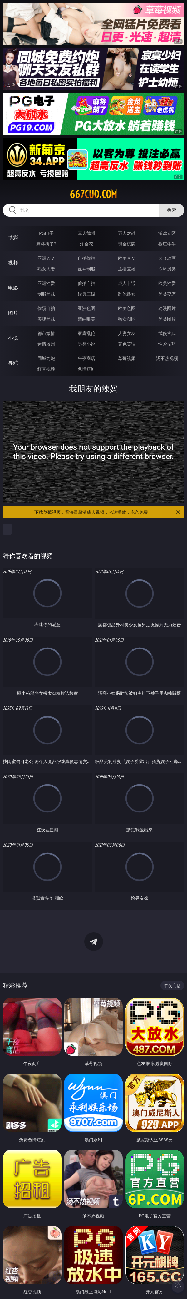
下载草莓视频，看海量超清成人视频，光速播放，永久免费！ (107, 512)
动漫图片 (167, 308)
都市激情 (46, 333)
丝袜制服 (86, 269)
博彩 (13, 237)
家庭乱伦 (86, 333)
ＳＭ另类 (167, 269)
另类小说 (86, 344)
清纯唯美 (86, 319)
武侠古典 (167, 333)
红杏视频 (46, 369)
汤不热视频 (167, 358)
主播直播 (126, 269)
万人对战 (126, 233)
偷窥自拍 (46, 308)
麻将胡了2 (46, 244)
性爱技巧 (167, 344)
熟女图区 (126, 319)
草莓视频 (126, 358)
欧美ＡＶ (126, 258)
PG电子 (46, 233)
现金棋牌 (126, 244)
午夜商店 (86, 358)
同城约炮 (46, 358)
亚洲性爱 (46, 283)
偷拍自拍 (86, 283)
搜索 (171, 210)
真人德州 (86, 233)
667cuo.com (93, 194)
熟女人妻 (46, 269)
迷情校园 (46, 344)
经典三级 (86, 294)
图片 (13, 312)
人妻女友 (126, 333)
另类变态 (167, 294)
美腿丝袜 (46, 319)
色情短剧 (86, 369)
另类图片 (167, 319)
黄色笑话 (126, 344)
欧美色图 (126, 308)
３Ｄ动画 (167, 258)
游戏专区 (167, 233)
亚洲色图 (86, 308)
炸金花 (86, 244)
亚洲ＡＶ (46, 258)
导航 (13, 362)
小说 (13, 337)
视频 (13, 262)
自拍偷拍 (86, 258)
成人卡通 (126, 283)
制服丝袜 (46, 294)
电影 (13, 287)
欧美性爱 (167, 283)
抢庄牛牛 (167, 244)
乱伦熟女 (126, 294)
